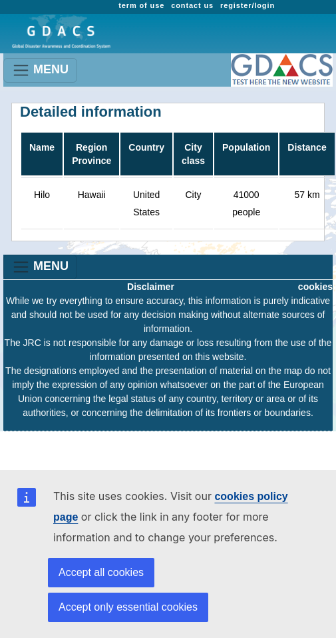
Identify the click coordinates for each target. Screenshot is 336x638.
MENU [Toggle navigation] (40, 70)
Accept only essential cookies (128, 607)
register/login (247, 5)
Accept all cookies (101, 572)
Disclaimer (150, 286)
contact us (192, 5)
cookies (315, 286)
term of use (141, 5)
